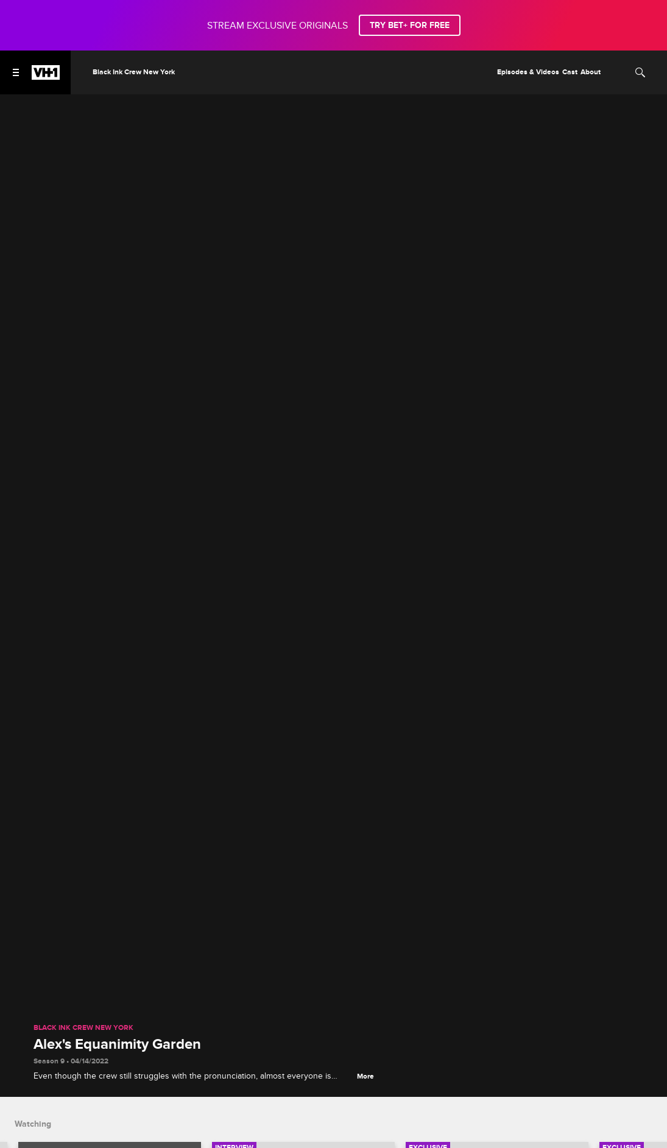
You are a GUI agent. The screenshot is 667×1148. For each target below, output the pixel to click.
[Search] (640, 72)
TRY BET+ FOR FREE (410, 25)
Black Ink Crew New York (83, 1028)
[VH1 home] (46, 77)
